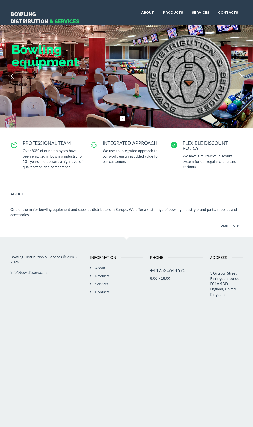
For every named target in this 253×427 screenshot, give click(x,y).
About (147, 12)
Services (200, 12)
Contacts (228, 12)
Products (173, 12)
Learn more (229, 225)
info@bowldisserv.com (28, 272)
